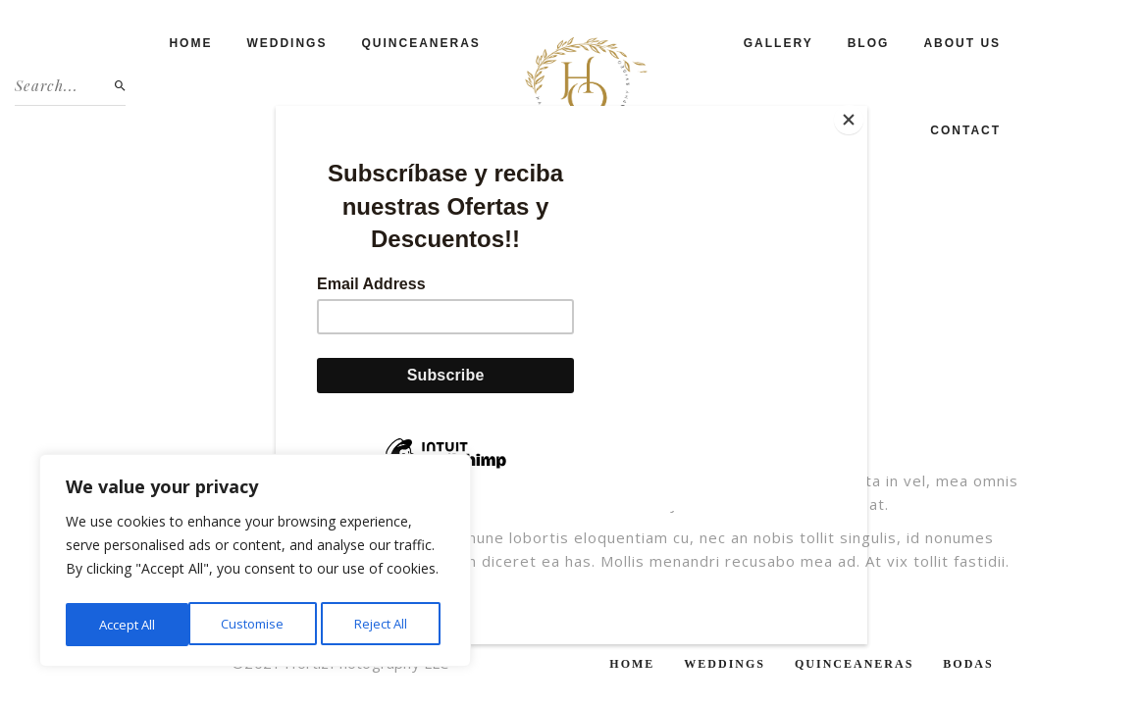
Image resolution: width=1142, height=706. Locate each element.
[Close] (862, 111)
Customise (129, 624)
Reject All (258, 624)
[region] (255, 564)
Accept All (384, 624)
